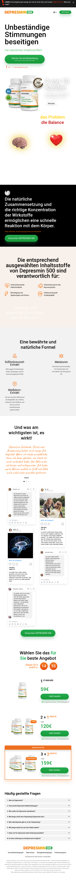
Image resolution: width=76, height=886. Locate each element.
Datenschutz (30, 859)
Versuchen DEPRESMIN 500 (21, 238)
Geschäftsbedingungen (16, 859)
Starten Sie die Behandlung (25, 59)
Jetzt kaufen (65, 12)
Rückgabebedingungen (45, 859)
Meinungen (51, 103)
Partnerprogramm (60, 859)
